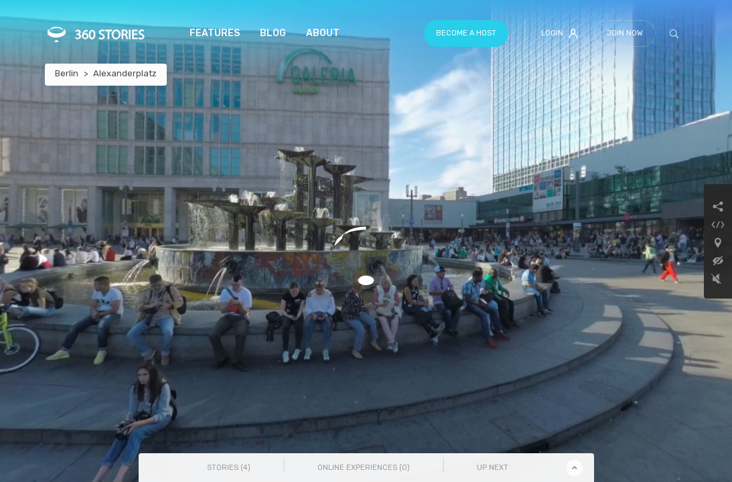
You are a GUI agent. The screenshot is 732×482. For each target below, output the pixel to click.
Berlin (66, 73)
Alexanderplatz (125, 73)
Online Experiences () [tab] (363, 467)
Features (215, 33)
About (323, 33)
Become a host (466, 33)
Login (559, 33)
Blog (273, 33)
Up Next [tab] (492, 467)
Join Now (625, 33)
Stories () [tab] (228, 467)
